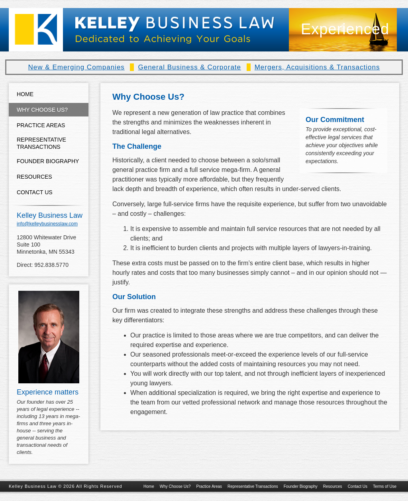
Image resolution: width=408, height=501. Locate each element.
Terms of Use (384, 486)
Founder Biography (48, 161)
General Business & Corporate (189, 67)
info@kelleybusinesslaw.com (47, 224)
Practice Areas (41, 125)
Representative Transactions (41, 143)
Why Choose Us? (42, 110)
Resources (34, 177)
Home (25, 94)
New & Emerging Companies (76, 67)
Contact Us (35, 192)
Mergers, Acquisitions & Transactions (317, 67)
